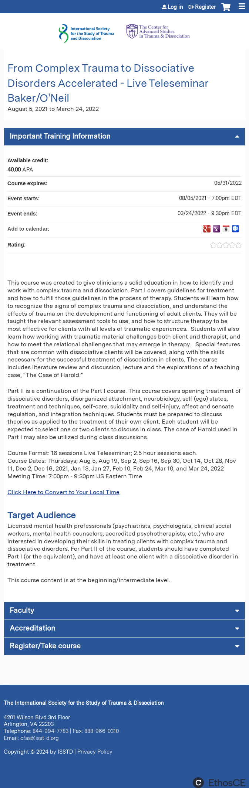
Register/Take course (45, 646)
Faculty (22, 610)
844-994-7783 (50, 731)
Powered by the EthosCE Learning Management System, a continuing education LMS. (219, 782)
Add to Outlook (235, 228)
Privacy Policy (94, 751)
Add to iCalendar (226, 228)
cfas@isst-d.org (39, 738)
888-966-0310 (101, 731)
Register (205, 7)
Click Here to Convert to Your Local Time (63, 492)
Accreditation (32, 628)
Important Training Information (60, 136)
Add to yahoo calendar (216, 228)
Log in (175, 7)
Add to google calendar (207, 228)
